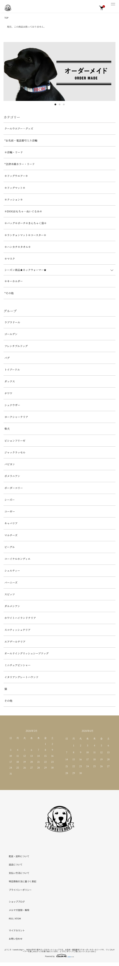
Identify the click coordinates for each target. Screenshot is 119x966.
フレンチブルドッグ (16, 346)
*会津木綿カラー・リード (19, 164)
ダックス (9, 381)
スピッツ (9, 594)
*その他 (9, 293)
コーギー (9, 511)
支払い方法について (19, 873)
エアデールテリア (14, 641)
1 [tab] (55, 104)
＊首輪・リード (13, 152)
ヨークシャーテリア (16, 417)
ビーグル (9, 547)
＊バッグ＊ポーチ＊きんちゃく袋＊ (25, 223)
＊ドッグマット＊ (14, 188)
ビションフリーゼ (14, 440)
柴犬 (7, 428)
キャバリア (11, 523)
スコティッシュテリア (17, 630)
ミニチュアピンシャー (17, 665)
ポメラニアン (12, 476)
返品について (15, 864)
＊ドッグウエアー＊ (16, 176)
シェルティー (12, 570)
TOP (6, 17)
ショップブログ (17, 901)
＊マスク (9, 258)
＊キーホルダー (13, 281)
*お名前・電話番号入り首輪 (20, 140)
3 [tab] (64, 104)
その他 (8, 700)
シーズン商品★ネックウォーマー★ (25, 270)
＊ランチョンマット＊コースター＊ (25, 235)
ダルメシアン (12, 606)
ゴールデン (10, 334)
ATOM (18, 918)
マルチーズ (10, 535)
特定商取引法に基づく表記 (22, 881)
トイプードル (12, 369)
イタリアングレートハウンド (21, 677)
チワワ (8, 393)
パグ (7, 358)
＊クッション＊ (13, 199)
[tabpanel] (59, 71)
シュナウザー (12, 405)
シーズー (9, 499)
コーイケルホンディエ (17, 559)
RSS (11, 918)
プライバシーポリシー (20, 889)
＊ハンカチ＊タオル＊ (17, 247)
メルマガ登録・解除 (19, 910)
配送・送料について (19, 856)
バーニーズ (10, 582)
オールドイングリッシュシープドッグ (26, 653)
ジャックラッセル (14, 452)
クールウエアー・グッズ (18, 128)
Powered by (59, 955)
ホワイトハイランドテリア (20, 618)
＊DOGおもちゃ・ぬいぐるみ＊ (23, 211)
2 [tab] (59, 104)
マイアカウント (17, 930)
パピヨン (9, 464)
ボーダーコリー (13, 488)
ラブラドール (12, 322)
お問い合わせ (15, 938)
